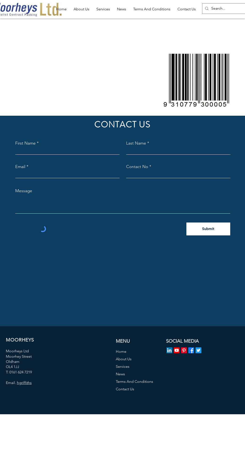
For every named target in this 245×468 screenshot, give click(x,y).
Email (20, 167)
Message (23, 191)
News (120, 374)
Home (121, 351)
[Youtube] (177, 350)
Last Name (136, 143)
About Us (124, 359)
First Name (25, 143)
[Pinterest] (184, 350)
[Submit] (208, 228)
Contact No (137, 167)
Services (122, 366)
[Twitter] (198, 350)
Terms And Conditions (134, 381)
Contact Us (125, 389)
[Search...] (227, 9)
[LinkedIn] (169, 350)
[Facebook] (191, 350)
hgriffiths (24, 382)
